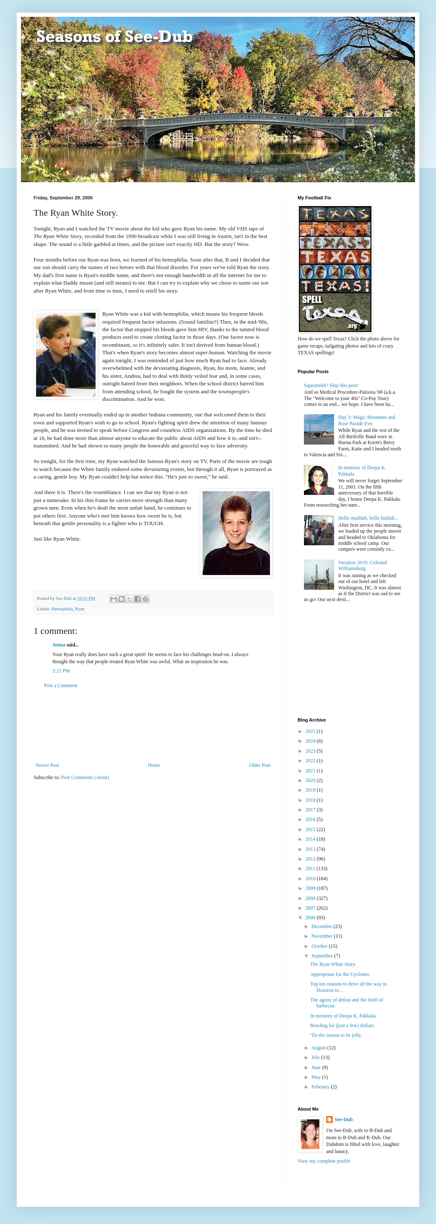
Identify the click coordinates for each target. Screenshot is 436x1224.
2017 (311, 810)
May (316, 1077)
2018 (311, 800)
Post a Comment (60, 685)
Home (154, 765)
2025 (311, 731)
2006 (311, 918)
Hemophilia (62, 608)
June (316, 1067)
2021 (311, 771)
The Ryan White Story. (333, 964)
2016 (311, 819)
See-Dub (344, 1119)
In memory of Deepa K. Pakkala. (343, 1016)
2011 (311, 868)
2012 (311, 859)
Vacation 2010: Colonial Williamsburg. (362, 565)
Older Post (259, 765)
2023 (311, 751)
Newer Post (47, 765)
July (316, 1057)
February (321, 1087)
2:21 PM (61, 671)
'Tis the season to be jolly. (336, 1035)
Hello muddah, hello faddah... (368, 518)
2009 (311, 888)
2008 (311, 898)
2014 (311, 839)
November (322, 936)
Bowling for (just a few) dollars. (342, 1025)
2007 (311, 908)
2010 (311, 878)
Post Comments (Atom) (85, 777)
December (322, 926)
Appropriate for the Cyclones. (340, 974)
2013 (311, 849)
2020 (311, 780)
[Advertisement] (153, 725)
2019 (311, 790)
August (319, 1048)
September (322, 956)
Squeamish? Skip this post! (331, 385)
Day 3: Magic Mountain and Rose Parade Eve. (366, 420)
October (320, 946)
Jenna (58, 645)
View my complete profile (324, 1161)
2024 (311, 741)
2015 (311, 829)
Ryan (79, 608)
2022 (311, 761)
